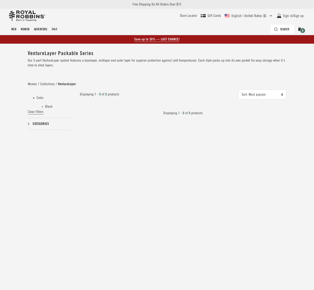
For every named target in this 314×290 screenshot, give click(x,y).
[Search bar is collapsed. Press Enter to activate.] (282, 29)
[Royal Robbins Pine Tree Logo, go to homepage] (27, 15)
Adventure (40, 29)
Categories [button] (41, 124)
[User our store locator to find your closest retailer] (188, 15)
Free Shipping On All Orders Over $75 (157, 4)
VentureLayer (67, 84)
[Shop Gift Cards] (211, 15)
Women (25, 29)
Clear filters (36, 112)
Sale (54, 29)
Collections (47, 84)
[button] (300, 29)
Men (13, 29)
